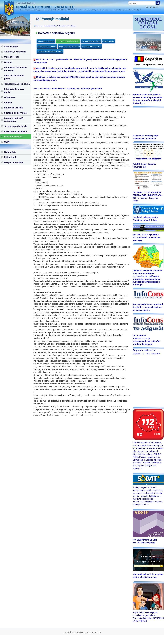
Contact (8, 62)
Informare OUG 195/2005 (69, 46)
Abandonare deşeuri (45, 41)
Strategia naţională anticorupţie (13, 119)
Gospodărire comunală (46, 46)
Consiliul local (11, 57)
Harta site (38, 26)
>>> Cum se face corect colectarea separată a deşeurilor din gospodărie (67, 88)
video (153, 47)
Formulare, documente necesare (15, 68)
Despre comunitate (13, 162)
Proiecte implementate (15, 131)
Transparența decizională (17, 84)
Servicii (8, 102)
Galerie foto (10, 152)
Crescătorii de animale (90, 41)
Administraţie (11, 46)
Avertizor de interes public (14, 77)
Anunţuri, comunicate (15, 51)
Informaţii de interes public (14, 90)
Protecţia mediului (13, 136)
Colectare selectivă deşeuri (66, 26)
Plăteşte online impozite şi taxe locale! (148, 65)
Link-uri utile (10, 157)
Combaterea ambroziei (91, 46)
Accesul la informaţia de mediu (50, 51)
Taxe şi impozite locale (15, 126)
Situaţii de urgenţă (13, 107)
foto (143, 47)
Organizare (9, 97)
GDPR (7, 142)
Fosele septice (108, 41)
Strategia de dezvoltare (15, 113)
